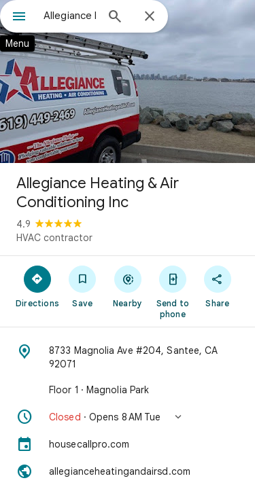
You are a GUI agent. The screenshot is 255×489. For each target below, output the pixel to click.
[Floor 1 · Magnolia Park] (127, 389)
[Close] (149, 17)
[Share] (217, 286)
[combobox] (70, 15)
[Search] (115, 17)
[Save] (82, 286)
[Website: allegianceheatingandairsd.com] (127, 471)
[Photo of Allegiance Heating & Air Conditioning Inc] (127, 81)
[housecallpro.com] (127, 444)
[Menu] (19, 17)
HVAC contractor (54, 238)
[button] (127, 417)
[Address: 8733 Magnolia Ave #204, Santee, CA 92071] (127, 357)
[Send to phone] (172, 291)
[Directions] (37, 286)
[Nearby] (127, 286)
